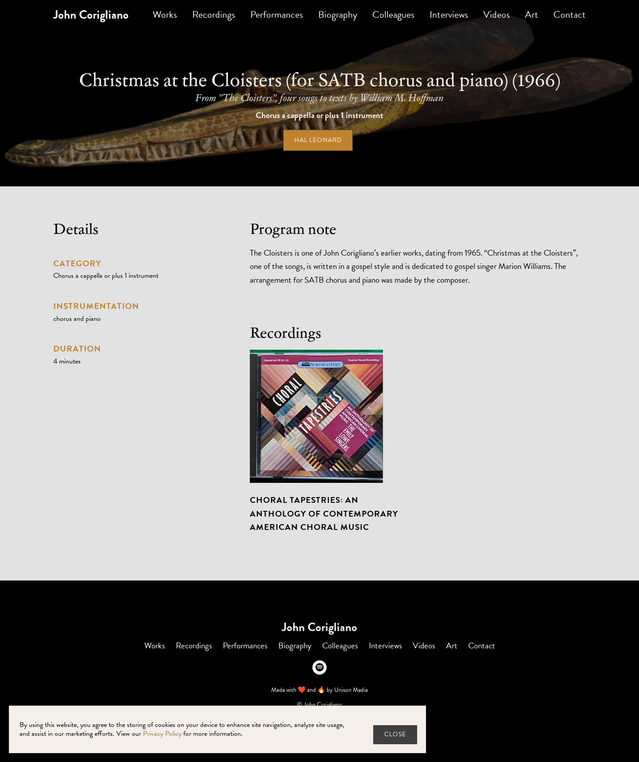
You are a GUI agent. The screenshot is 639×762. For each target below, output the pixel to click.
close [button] (395, 734)
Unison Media (351, 690)
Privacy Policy (162, 733)
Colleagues (393, 14)
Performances (276, 14)
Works (165, 14)
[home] (91, 15)
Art (531, 14)
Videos (496, 14)
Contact (569, 14)
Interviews (449, 14)
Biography (337, 14)
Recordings (213, 14)
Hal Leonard (318, 140)
